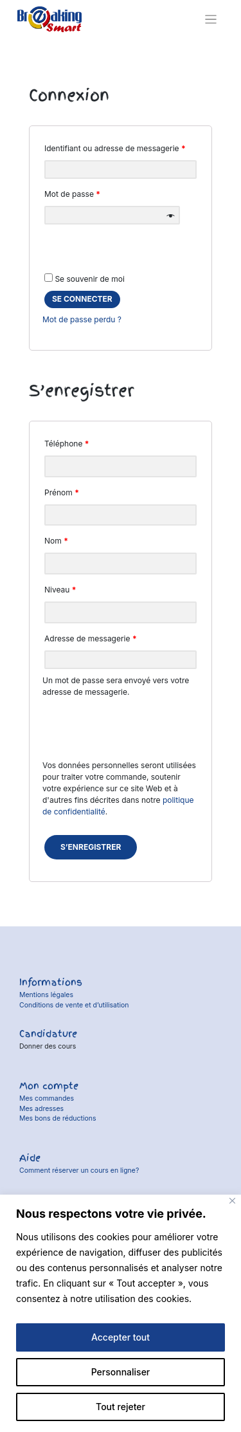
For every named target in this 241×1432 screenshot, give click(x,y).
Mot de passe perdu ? (81, 319)
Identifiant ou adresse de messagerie (115, 148)
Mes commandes (46, 1098)
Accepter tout (120, 1337)
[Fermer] (232, 1201)
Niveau (60, 589)
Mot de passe (72, 194)
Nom (56, 541)
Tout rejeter (120, 1406)
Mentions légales (46, 995)
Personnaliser (120, 1371)
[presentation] (120, 735)
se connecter (82, 299)
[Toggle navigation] (211, 19)
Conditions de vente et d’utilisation (74, 1005)
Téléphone (66, 443)
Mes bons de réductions (57, 1118)
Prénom (61, 492)
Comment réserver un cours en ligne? (79, 1170)
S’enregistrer (90, 847)
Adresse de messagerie (90, 638)
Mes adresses (41, 1109)
